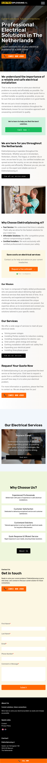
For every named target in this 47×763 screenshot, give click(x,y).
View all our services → (13, 355)
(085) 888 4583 (16, 56)
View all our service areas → (16, 176)
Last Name (5, 634)
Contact (4, 723)
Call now (22, 130)
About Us (23, 551)
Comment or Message (9, 664)
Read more (23, 457)
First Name (5, 624)
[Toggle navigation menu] (43, 3)
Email (3, 644)
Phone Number (7, 654)
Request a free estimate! (22, 269)
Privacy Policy (6, 726)
